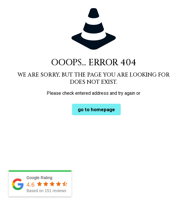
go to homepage (96, 109)
